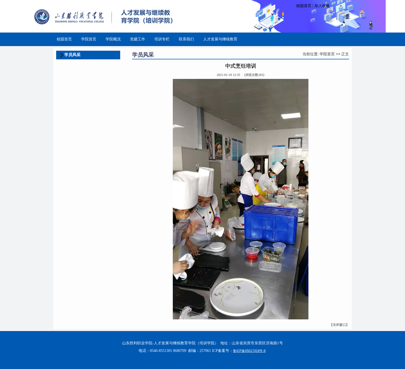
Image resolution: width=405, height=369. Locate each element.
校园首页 (303, 6)
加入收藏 (322, 6)
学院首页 (327, 54)
